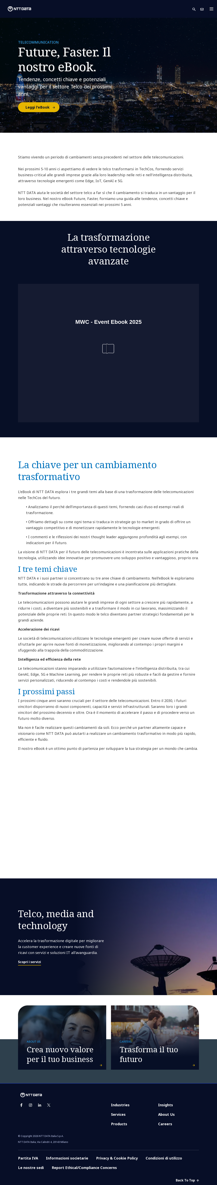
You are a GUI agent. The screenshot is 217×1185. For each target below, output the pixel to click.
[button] (196, 9)
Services (118, 1114)
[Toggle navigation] (212, 9)
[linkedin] (39, 1105)
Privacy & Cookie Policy (117, 1158)
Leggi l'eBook (42, 107)
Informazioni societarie (67, 1158)
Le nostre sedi (31, 1167)
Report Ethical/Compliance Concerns (84, 1167)
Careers (165, 1124)
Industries (120, 1105)
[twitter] (48, 1105)
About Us (166, 1114)
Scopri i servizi (29, 962)
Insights (165, 1105)
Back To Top (187, 1180)
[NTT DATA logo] (16, 9)
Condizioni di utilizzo (164, 1158)
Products (119, 1124)
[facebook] (21, 1105)
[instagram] (30, 1105)
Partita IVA (28, 1158)
